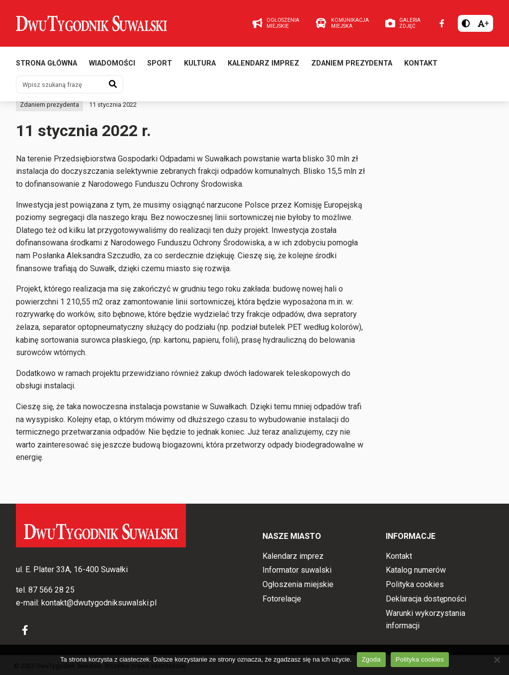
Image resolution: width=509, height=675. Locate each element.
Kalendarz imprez (263, 63)
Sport (159, 63)
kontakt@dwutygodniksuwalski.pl (99, 602)
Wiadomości (112, 63)
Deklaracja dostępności (426, 598)
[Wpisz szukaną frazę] (59, 84)
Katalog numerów (416, 570)
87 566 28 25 (51, 590)
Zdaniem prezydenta (351, 63)
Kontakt (420, 63)
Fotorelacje (281, 598)
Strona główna (46, 63)
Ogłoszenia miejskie (298, 584)
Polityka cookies (415, 584)
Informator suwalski (297, 570)
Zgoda (371, 659)
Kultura (200, 63)
